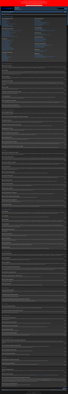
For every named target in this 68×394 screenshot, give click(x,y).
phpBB (20, 130)
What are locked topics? (5, 59)
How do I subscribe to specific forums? (40, 46)
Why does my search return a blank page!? (40, 39)
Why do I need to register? (5, 19)
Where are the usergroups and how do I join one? (41, 22)
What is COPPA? (4, 20)
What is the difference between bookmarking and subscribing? (43, 44)
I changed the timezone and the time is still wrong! (8, 32)
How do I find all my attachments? (39, 51)
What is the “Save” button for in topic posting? (8, 48)
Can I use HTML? (4, 54)
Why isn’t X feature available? (39, 55)
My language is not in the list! (6, 33)
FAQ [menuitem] (63, 12)
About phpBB (60, 370)
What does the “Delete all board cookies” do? (8, 26)
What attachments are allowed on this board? (41, 50)
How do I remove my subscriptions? (39, 47)
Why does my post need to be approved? (7, 49)
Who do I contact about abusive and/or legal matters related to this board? (45, 56)
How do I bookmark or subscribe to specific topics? (41, 45)
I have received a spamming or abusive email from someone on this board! (45, 30)
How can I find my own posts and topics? (40, 41)
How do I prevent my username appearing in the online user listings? (11, 30)
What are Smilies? (4, 55)
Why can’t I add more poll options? (6, 43)
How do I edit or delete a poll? (6, 44)
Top (65, 68)
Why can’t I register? (5, 21)
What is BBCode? (4, 53)
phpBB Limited (25, 370)
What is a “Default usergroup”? (39, 24)
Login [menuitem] (64, 12)
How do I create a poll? (5, 42)
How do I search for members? (39, 40)
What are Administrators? (38, 19)
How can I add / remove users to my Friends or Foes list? (42, 34)
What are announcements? (5, 57)
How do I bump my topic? (5, 50)
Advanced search (66, 8)
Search (64, 8)
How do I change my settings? (6, 29)
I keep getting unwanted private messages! (40, 29)
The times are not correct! (5, 31)
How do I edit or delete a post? (6, 40)
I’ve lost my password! (5, 24)
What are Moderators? (38, 20)
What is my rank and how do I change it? (7, 35)
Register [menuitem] (66, 12)
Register (9, 13)
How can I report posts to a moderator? (7, 47)
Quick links (2, 12)
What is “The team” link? (38, 25)
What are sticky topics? (5, 58)
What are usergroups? (38, 21)
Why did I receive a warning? (6, 46)
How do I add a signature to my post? (7, 41)
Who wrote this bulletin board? (39, 54)
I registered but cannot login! (6, 22)
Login (6, 13)
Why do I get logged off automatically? (7, 25)
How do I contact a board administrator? (40, 57)
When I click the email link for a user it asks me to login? (9, 36)
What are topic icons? (5, 60)
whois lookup (58, 378)
